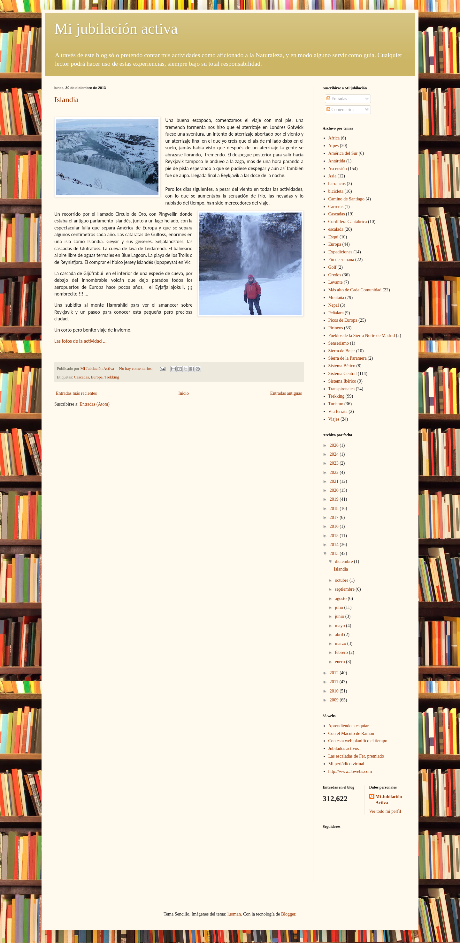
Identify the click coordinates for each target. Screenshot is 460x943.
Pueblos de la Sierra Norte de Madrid (361, 335)
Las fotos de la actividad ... (80, 341)
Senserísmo (338, 343)
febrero (342, 652)
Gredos (334, 275)
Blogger (288, 914)
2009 (335, 700)
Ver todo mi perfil (385, 811)
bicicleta (335, 191)
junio (340, 616)
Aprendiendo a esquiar (348, 725)
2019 (335, 499)
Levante (335, 282)
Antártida (336, 161)
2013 (335, 553)
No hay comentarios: (136, 368)
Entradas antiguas (286, 393)
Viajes (334, 419)
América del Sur (343, 153)
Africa (334, 138)
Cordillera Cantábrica (347, 221)
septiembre (345, 589)
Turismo (335, 403)
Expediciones (340, 252)
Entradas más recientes (76, 393)
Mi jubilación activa (116, 28)
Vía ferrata (338, 411)
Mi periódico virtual (346, 763)
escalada (335, 229)
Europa (97, 377)
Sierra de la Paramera (347, 358)
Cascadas (81, 377)
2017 (335, 517)
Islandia (66, 99)
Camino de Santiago (346, 199)
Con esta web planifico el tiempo (357, 740)
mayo (340, 625)
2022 (335, 472)
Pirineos (335, 328)
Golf (332, 267)
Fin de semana (341, 259)
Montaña (336, 297)
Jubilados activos (343, 748)
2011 (335, 681)
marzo (341, 643)
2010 (335, 691)
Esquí (333, 237)
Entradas (336, 98)
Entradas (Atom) (95, 404)
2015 (335, 535)
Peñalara (336, 313)
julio (339, 607)
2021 (335, 481)
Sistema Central (342, 373)
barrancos (337, 183)
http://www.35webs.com (350, 771)
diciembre (344, 561)
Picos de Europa (342, 320)
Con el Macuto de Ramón (351, 733)
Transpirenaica (341, 388)
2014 (335, 544)
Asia (332, 176)
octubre (342, 580)
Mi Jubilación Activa (389, 799)
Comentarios (340, 109)
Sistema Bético (341, 365)
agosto (341, 598)
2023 (335, 463)
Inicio (183, 393)
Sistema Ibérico (342, 381)
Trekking (111, 377)
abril (339, 634)
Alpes (333, 145)
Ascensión (337, 168)
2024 (335, 454)
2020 (335, 490)
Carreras (335, 206)
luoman (234, 914)
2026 (335, 445)
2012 (335, 672)
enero (340, 661)
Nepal (333, 305)
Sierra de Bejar (341, 350)
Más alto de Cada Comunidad (354, 290)
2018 (335, 508)
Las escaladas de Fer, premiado (356, 756)
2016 (335, 526)
